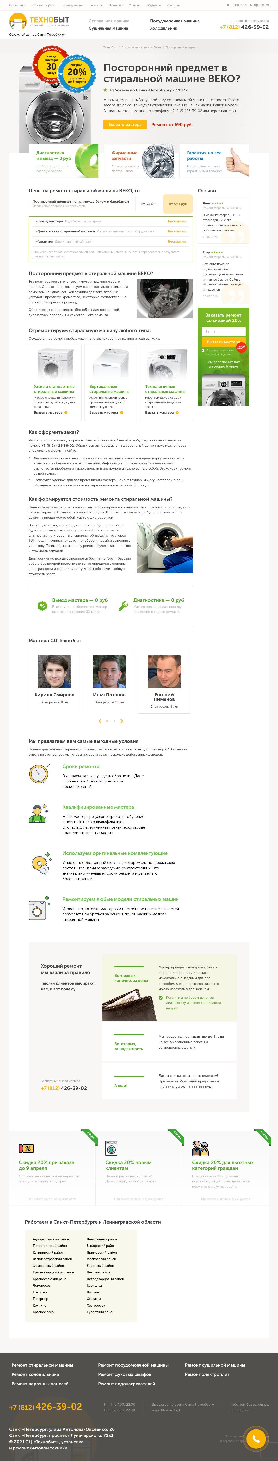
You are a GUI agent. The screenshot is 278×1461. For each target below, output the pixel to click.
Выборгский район (101, 1246)
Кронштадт (95, 1285)
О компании (17, 5)
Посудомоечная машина (175, 20)
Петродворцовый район (105, 1279)
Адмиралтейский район (51, 1239)
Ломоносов (42, 1285)
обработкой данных (220, 354)
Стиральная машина (109, 20)
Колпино (39, 1305)
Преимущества (73, 5)
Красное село (43, 1312)
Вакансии (116, 5)
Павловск (40, 1292)
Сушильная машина (108, 28)
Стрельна (94, 1299)
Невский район (98, 1272)
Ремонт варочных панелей (40, 1383)
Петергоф (40, 1299)
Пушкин (93, 1292)
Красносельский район (50, 1279)
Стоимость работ (44, 5)
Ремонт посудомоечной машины (133, 1365)
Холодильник (163, 28)
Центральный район (102, 1239)
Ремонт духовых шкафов (124, 1374)
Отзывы (134, 5)
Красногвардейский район (53, 1272)
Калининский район (48, 1252)
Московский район (101, 1259)
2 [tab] (114, 721)
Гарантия (96, 5)
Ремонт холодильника (35, 1374)
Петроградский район (50, 1246)
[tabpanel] (56, 680)
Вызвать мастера (125, 124)
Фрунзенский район (48, 1266)
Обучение (153, 5)
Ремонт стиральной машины (42, 1365)
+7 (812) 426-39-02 (186, 111)
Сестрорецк (96, 1305)
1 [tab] (107, 721)
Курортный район (100, 1312)
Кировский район (100, 1266)
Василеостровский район (52, 1259)
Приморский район (102, 1252)
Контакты (173, 5)
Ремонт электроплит (207, 1374)
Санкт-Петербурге (50, 35)
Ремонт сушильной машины (215, 1365)
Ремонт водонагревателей (126, 1383)
